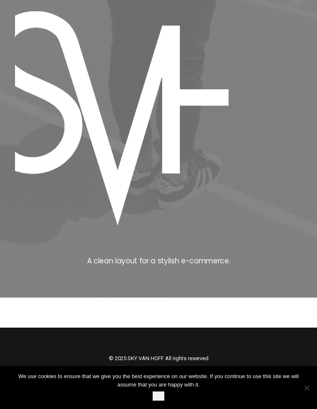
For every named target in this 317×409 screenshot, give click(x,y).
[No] (306, 388)
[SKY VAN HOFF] (122, 118)
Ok (158, 396)
